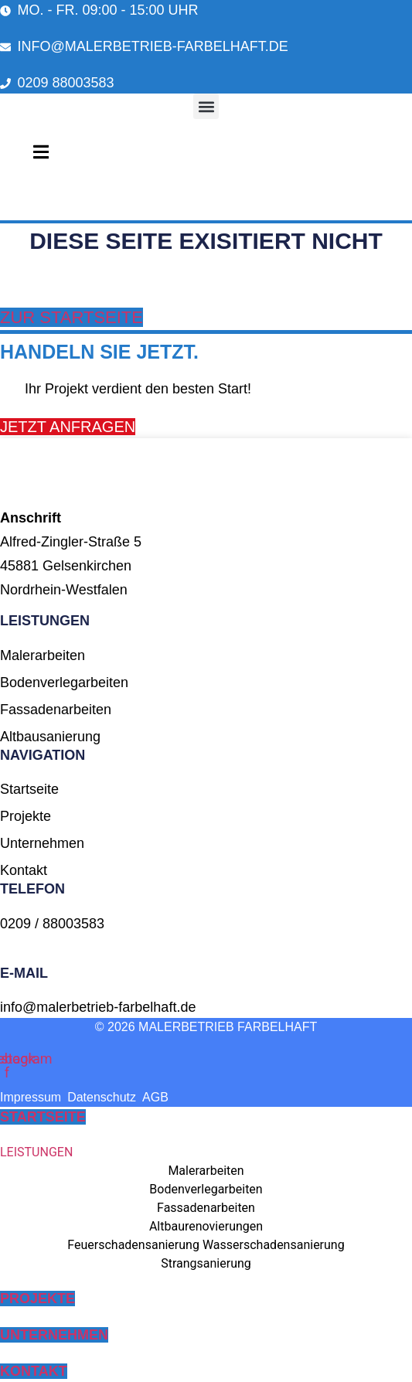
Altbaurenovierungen (206, 1226)
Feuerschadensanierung (133, 1244)
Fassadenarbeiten (206, 1207)
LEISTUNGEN (36, 1152)
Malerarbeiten (205, 1170)
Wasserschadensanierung (274, 1244)
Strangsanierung (206, 1263)
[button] (206, 106)
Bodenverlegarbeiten (205, 1189)
